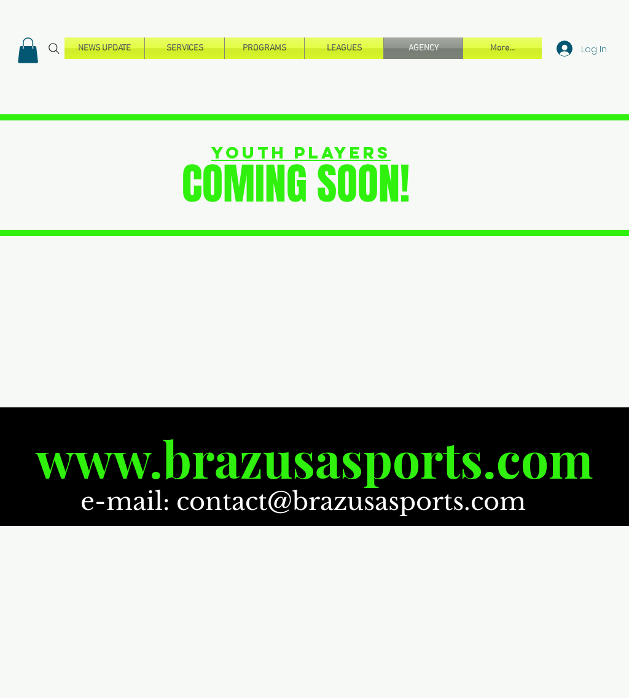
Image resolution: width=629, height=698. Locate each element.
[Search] (53, 48)
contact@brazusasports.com (351, 501)
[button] (28, 50)
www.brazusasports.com (314, 458)
